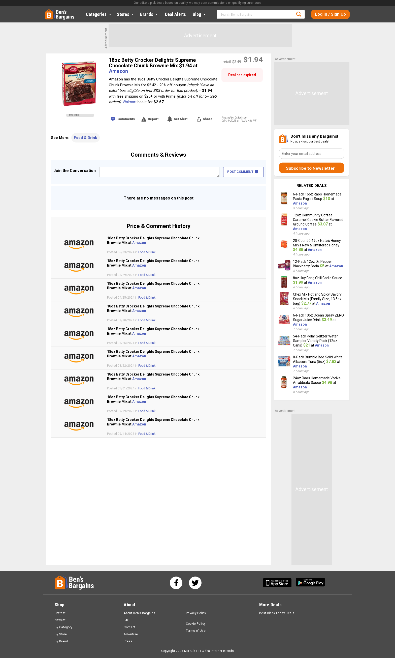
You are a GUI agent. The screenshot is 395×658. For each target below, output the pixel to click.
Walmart (130, 102)
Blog (200, 14)
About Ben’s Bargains (139, 613)
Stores (126, 14)
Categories (99, 14)
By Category (64, 627)
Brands (149, 14)
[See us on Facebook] (176, 583)
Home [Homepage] (49, 11)
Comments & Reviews (158, 155)
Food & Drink (85, 137)
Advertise (131, 634)
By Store (61, 634)
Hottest (60, 613)
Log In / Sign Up (330, 14)
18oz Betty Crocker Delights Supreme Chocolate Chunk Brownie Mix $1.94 (152, 63)
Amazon (118, 71)
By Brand (61, 641)
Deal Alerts (175, 14)
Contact (130, 627)
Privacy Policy (196, 613)
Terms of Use (196, 631)
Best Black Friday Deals (276, 613)
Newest (60, 620)
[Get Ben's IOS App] (279, 582)
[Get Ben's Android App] (310, 582)
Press (128, 641)
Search (298, 14)
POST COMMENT (242, 172)
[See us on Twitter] (195, 583)
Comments (126, 119)
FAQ (126, 620)
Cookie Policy (196, 623)
